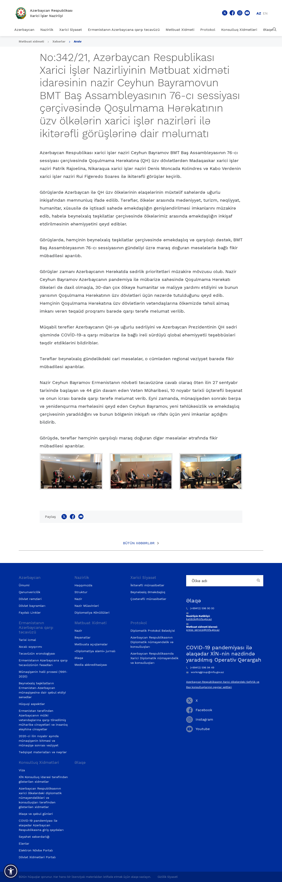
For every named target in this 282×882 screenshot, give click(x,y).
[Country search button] (258, 580)
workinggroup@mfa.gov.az (205, 672)
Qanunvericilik (29, 592)
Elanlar (24, 843)
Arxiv (78, 41)
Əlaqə (268, 30)
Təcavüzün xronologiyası (37, 653)
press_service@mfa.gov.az (202, 629)
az (258, 13)
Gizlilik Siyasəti (168, 876)
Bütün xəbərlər (139, 543)
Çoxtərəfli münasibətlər (148, 599)
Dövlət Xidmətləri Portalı (37, 857)
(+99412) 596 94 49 (200, 667)
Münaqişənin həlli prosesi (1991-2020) (43, 674)
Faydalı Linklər (30, 612)
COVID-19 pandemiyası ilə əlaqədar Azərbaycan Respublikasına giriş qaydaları (41, 825)
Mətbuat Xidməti (180, 30)
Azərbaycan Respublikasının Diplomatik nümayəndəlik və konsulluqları (151, 642)
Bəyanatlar (82, 637)
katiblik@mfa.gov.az (199, 619)
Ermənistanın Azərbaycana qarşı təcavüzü (124, 30)
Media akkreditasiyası (90, 664)
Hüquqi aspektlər (32, 704)
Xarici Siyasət (70, 30)
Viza (22, 770)
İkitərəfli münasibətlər (147, 585)
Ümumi (24, 585)
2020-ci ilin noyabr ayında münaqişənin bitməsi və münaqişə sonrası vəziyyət (39, 740)
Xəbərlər (58, 41)
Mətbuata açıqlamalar (91, 644)
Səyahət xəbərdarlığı (34, 836)
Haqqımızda (83, 585)
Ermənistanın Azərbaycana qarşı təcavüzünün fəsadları (43, 663)
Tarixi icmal (27, 640)
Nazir (78, 599)
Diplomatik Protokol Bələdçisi (152, 630)
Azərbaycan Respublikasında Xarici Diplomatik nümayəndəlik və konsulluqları (154, 658)
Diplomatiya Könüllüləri (91, 612)
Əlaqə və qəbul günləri (36, 814)
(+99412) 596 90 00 (200, 608)
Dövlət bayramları (32, 605)
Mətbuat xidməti (31, 41)
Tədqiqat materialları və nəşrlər (43, 752)
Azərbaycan (24, 30)
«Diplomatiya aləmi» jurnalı (94, 651)
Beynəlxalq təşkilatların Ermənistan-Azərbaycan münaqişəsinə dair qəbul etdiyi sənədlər (42, 690)
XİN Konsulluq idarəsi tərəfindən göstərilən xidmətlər (43, 779)
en (265, 13)
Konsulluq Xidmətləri (239, 30)
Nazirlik (46, 30)
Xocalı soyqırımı (30, 646)
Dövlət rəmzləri (30, 599)
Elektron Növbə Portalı (36, 850)
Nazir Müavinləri (86, 605)
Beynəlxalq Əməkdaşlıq (147, 592)
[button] (10, 871)
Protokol (207, 30)
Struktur (80, 592)
